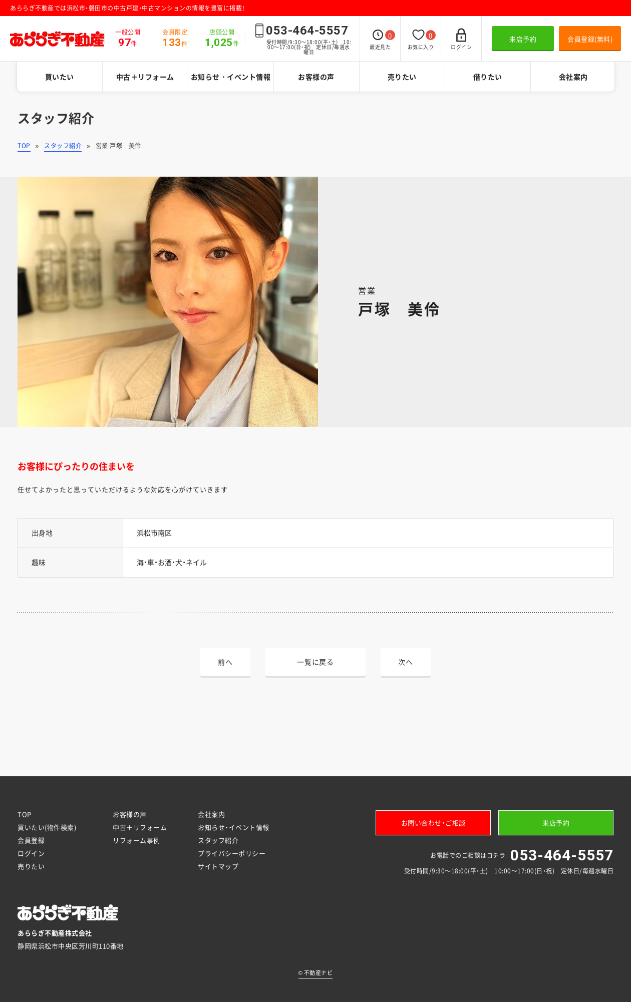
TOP (24, 145)
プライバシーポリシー (231, 853)
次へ (405, 662)
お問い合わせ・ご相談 (433, 822)
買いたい (59, 77)
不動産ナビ (315, 972)
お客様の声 (316, 77)
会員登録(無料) (589, 39)
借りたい (487, 77)
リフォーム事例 (136, 840)
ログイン (31, 853)
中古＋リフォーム (145, 77)
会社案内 (573, 77)
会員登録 (31, 840)
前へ (225, 662)
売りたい (402, 77)
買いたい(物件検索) (47, 827)
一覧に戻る (315, 662)
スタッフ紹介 (63, 145)
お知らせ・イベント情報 (231, 77)
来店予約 (522, 39)
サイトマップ (218, 866)
